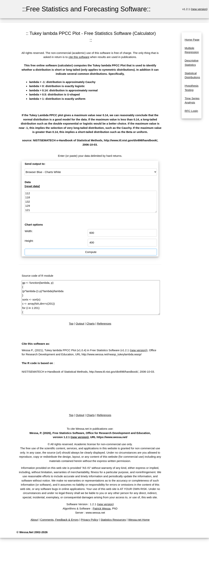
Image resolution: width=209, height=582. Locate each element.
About (34, 519)
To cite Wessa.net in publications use (90, 428)
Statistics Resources (113, 519)
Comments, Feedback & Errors (59, 519)
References (104, 323)
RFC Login (191, 110)
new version (199, 9)
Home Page (192, 39)
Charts (90, 323)
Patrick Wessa (102, 508)
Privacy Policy (89, 519)
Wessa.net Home (139, 519)
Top (71, 323)
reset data (32, 186)
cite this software (78, 57)
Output (80, 323)
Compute (90, 252)
